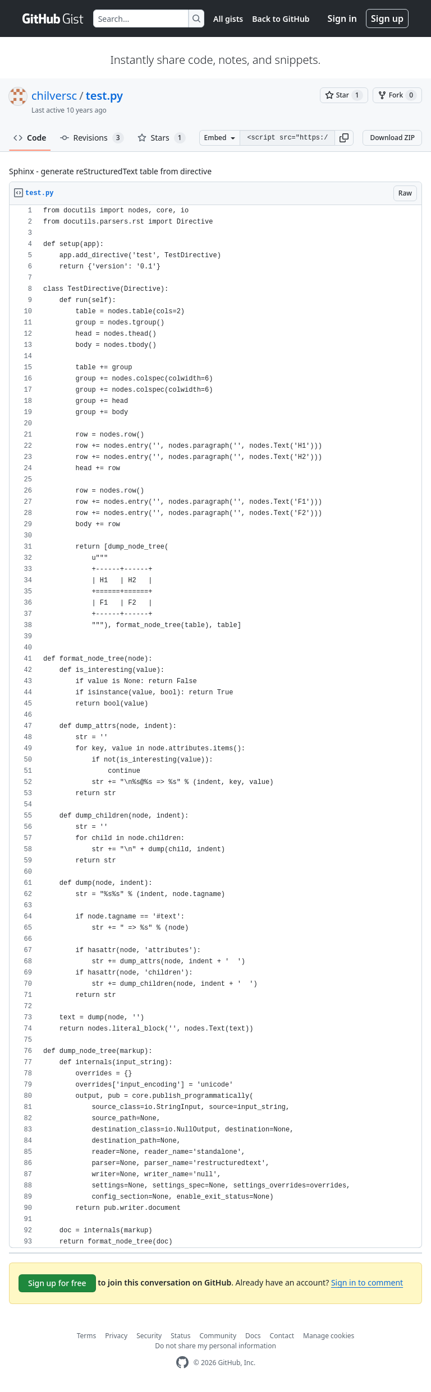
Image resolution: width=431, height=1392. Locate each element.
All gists (228, 18)
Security (149, 1335)
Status (180, 1335)
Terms (87, 1335)
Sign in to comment (367, 1282)
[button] (344, 138)
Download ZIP (392, 137)
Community (217, 1335)
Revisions (92, 137)
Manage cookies (328, 1335)
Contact (282, 1335)
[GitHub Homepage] (182, 1363)
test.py (104, 95)
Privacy (116, 1335)
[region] (215, 726)
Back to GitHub (280, 18)
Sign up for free (57, 1283)
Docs (253, 1335)
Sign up (387, 18)
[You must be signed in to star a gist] (344, 95)
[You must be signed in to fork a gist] (397, 95)
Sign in (342, 18)
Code (30, 137)
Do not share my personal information (215, 1346)
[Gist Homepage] (53, 18)
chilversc (54, 95)
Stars (161, 137)
